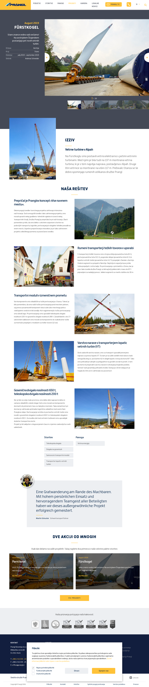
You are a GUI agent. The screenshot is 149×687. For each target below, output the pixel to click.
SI (136, 4)
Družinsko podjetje (122, 651)
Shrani (76, 671)
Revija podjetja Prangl (123, 657)
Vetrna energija (83, 443)
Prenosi (136, 684)
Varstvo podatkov (119, 684)
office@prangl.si (18, 665)
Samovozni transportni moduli (57, 455)
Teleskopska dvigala (53, 443)
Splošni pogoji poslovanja (96, 684)
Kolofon (76, 684)
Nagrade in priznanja (123, 648)
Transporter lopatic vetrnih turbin (56, 462)
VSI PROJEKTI (74, 598)
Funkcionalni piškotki (42, 671)
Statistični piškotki (41, 674)
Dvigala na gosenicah (54, 449)
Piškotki (49, 684)
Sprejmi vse (103, 671)
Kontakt (63, 684)
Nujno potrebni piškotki (43, 668)
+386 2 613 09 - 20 (19, 659)
